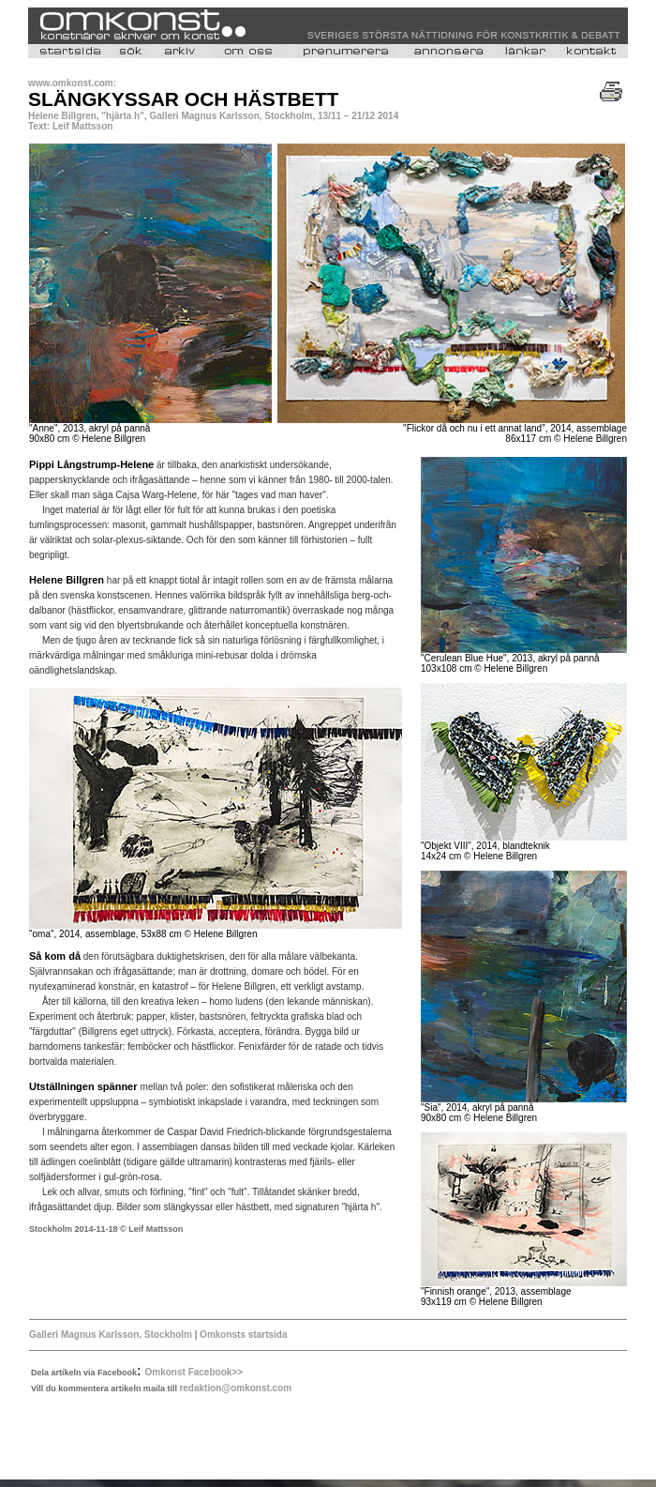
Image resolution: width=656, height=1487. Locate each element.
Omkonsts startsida (242, 1334)
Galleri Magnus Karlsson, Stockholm (110, 1334)
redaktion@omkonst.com (235, 1388)
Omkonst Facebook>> (194, 1372)
